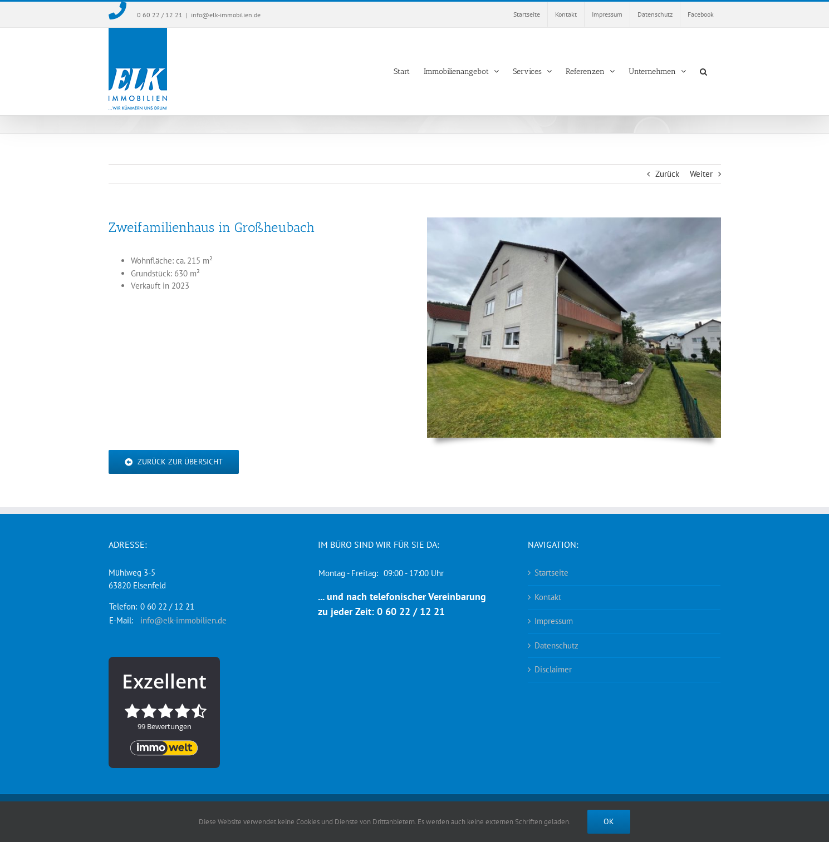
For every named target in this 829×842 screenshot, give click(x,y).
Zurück (667, 174)
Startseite (551, 572)
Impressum (553, 621)
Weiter (701, 174)
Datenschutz (556, 645)
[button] (703, 71)
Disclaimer (553, 669)
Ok (609, 821)
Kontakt (547, 597)
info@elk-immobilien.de (226, 15)
